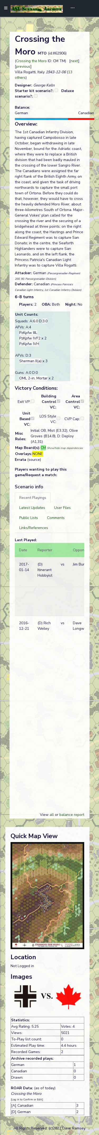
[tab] (33, 498)
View (45, 814)
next (74, 60)
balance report (71, 814)
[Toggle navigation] (71, 8)
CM (43, 447)
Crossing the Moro (31, 60)
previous (23, 66)
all (52, 814)
